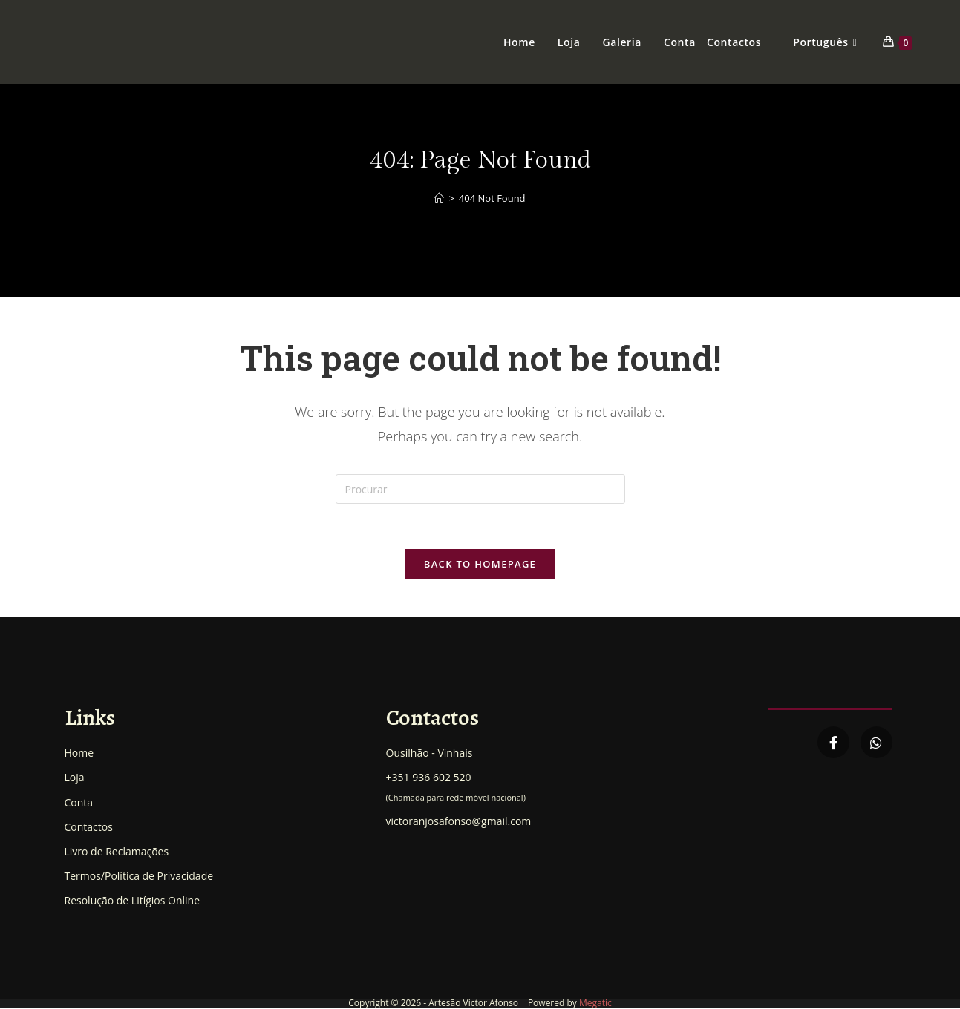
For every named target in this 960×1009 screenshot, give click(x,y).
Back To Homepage (480, 564)
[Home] (439, 198)
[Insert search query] (480, 489)
